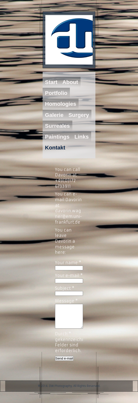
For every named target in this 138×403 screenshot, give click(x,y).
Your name (68, 262)
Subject (64, 288)
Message (66, 300)
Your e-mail (69, 275)
